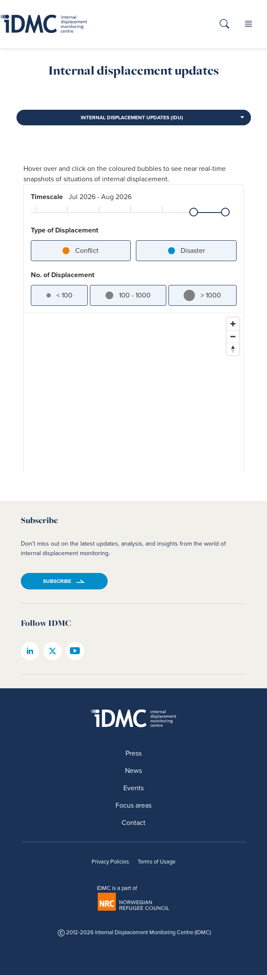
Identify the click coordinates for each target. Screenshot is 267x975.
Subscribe (57, 581)
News (133, 770)
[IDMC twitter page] (52, 651)
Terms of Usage (156, 861)
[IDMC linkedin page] (30, 651)
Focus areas (133, 805)
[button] (224, 25)
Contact (133, 823)
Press (133, 753)
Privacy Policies (110, 861)
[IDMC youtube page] (75, 651)
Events (133, 788)
